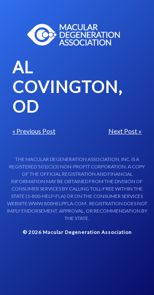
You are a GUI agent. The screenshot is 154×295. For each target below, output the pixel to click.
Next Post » (125, 131)
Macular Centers (74, 34)
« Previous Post (33, 131)
